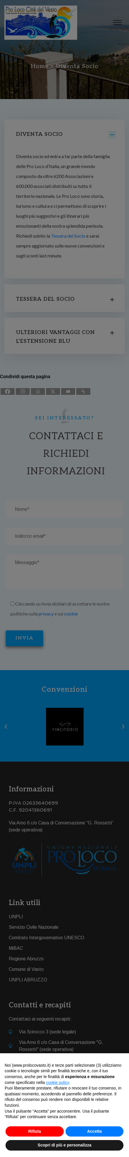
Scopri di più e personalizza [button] (64, 1145)
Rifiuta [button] (34, 1131)
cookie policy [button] (57, 1082)
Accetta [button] (94, 1131)
